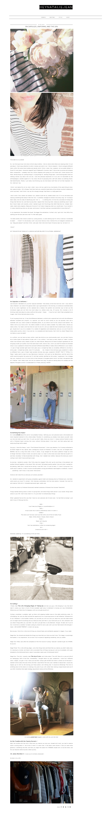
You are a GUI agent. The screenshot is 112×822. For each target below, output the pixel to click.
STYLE (60, 17)
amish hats (34, 737)
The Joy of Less (36, 656)
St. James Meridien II (17, 754)
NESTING (52, 17)
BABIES (43, 17)
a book (18, 434)
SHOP (68, 17)
